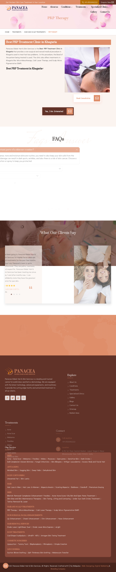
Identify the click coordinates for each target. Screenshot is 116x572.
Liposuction (11, 544)
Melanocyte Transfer (60, 552)
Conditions (67, 7)
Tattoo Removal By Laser (17, 501)
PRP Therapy (12, 510)
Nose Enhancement (66, 518)
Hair (9, 484)
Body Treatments (16, 532)
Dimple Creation (60, 544)
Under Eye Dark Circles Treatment (86, 498)
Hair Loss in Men (14, 487)
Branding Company (58, 569)
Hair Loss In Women (31, 487)
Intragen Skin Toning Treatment (53, 535)
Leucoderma (13, 549)
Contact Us (105, 12)
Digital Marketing (102, 566)
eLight (58, 527)
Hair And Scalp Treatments (35, 32)
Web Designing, (88, 566)
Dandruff (83, 487)
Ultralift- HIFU (33, 535)
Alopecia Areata (47, 487)
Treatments (82, 7)
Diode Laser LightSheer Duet (19, 527)
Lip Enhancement (14, 518)
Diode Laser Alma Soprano (43, 527)
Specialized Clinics (100, 7)
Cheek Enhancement (31, 518)
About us (54, 7)
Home (44, 7)
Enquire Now (107, 2)
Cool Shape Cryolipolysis (16, 535)
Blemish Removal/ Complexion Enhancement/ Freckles (28, 495)
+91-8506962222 (90, 2)
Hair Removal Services (18, 524)
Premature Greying (96, 487)
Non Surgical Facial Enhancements (24, 515)
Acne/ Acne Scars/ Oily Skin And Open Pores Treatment (73, 495)
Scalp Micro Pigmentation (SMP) (66, 510)
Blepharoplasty (35, 544)
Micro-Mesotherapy (26, 510)
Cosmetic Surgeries (17, 541)
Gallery (93, 12)
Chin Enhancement (48, 518)
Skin (9, 493)
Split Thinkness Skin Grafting (39, 552)
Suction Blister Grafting (16, 552)
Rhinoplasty (48, 544)
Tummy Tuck (23, 544)
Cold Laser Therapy (44, 510)
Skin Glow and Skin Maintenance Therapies (24, 498)
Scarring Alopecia (62, 487)
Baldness (74, 487)
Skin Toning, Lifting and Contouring (57, 498)
